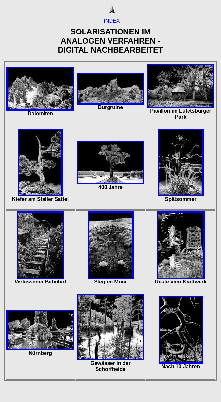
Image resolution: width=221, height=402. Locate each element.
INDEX (112, 21)
